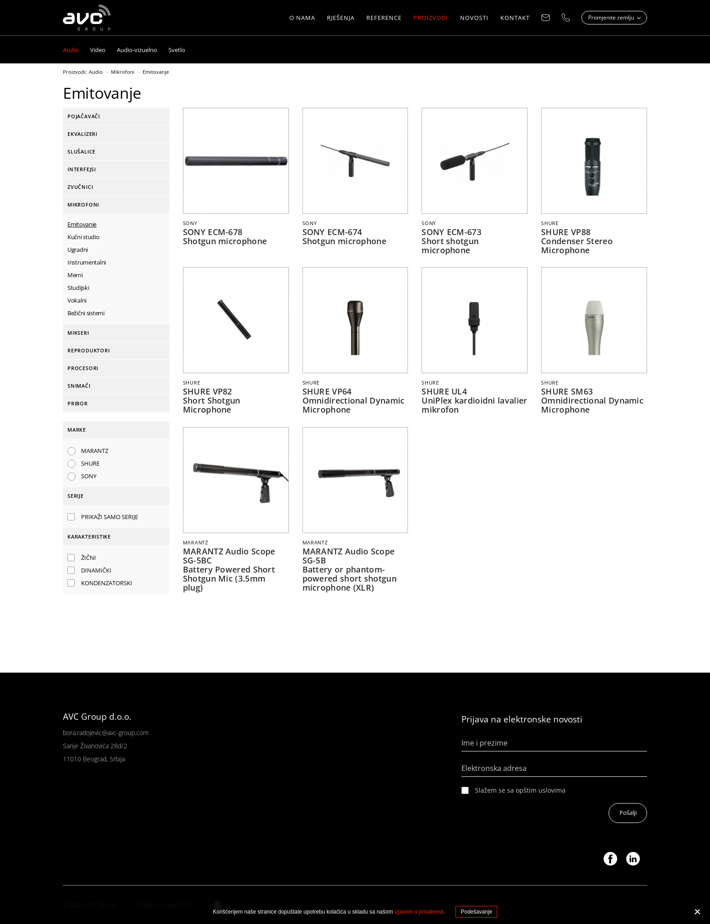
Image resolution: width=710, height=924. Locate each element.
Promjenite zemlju (611, 18)
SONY (88, 476)
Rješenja (341, 18)
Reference (384, 18)
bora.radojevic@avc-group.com (106, 731)
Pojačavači (83, 116)
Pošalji (627, 812)
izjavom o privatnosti (419, 912)
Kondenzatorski (106, 583)
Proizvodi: (75, 72)
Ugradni (77, 249)
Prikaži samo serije (109, 516)
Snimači (79, 385)
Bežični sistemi (86, 313)
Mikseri (78, 332)
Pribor (77, 403)
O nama (302, 18)
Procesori (82, 368)
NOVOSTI (474, 18)
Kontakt (515, 18)
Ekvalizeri (82, 133)
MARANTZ (94, 450)
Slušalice (81, 151)
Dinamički (96, 570)
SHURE (90, 463)
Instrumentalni (86, 262)
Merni (75, 275)
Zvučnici (80, 186)
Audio (96, 72)
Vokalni (76, 300)
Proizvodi (430, 18)
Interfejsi (81, 169)
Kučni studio (83, 237)
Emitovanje (156, 72)
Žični (88, 557)
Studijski (78, 288)
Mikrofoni (122, 72)
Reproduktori (88, 350)
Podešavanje (476, 912)
